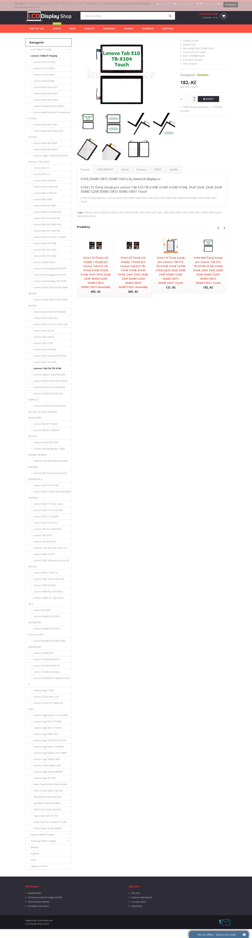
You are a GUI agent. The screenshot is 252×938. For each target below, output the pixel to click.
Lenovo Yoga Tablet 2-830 (46, 759)
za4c (159, 212)
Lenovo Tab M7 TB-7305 (45, 442)
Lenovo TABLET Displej (44, 55)
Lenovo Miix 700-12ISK (44, 249)
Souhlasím (230, 4)
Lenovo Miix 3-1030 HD (45, 193)
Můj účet (135, 893)
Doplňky (35, 853)
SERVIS (158, 169)
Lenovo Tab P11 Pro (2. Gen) (48, 503)
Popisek (85, 169)
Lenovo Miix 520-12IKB (44, 243)
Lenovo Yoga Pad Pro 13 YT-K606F (50, 715)
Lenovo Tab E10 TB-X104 (47, 368)
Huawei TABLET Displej (42, 834)
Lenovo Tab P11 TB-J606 (45, 516)
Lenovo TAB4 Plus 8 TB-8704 (47, 591)
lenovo (115, 212)
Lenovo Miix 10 (41, 167)
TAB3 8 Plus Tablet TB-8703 (47, 809)
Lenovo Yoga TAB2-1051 (45, 734)
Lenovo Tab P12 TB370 (45, 522)
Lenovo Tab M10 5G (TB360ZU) (49, 387)
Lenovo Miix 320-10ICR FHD (47, 224)
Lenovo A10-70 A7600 (44, 62)
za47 (153, 212)
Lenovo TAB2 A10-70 (44, 554)
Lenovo (195, 40)
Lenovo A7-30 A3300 (43, 68)
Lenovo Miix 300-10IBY (44, 205)
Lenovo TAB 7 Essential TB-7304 (49, 355)
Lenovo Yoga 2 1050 (43, 690)
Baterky (34, 847)
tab (121, 212)
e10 (126, 212)
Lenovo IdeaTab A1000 (45, 124)
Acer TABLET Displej (41, 49)
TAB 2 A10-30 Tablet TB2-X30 (47, 790)
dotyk (103, 212)
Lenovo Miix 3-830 (42, 199)
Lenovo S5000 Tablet (44, 262)
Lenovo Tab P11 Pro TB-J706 (47, 510)
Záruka (125, 169)
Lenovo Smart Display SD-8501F (49, 268)
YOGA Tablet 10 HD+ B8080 (47, 828)
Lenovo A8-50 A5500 (43, 80)
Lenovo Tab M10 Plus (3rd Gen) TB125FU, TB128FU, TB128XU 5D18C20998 (47, 411)
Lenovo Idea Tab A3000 (45, 99)
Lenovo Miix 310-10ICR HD (46, 218)
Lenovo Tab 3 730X (43, 343)
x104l (147, 212)
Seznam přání (138, 901)
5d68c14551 (208, 212)
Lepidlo (173, 169)
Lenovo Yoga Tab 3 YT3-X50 (47, 727)
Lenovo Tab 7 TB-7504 (44, 362)
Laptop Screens (39, 866)
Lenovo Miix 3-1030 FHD (45, 186)
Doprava (141, 169)
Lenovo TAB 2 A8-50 (43, 336)
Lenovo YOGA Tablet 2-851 (47, 765)
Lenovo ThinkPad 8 (43, 653)
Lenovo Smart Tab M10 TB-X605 (49, 311)
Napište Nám (34, 893)
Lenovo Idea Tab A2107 (45, 87)
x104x (141, 212)
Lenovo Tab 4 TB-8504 (44, 349)
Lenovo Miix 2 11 (42, 174)
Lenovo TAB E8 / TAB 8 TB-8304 (49, 374)
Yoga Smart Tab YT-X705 (45, 815)
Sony (33, 859)
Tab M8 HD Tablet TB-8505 (46, 803)
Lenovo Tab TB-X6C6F (44, 541)
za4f (171, 212)
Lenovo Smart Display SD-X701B (49, 281)
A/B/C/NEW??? (105, 169)
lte (91, 212)
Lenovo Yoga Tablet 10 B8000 (48, 746)
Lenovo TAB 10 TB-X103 (45, 318)
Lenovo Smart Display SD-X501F (49, 274)
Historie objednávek (141, 897)
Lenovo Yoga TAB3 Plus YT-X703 (49, 740)
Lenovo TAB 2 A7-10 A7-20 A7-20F (50, 324)
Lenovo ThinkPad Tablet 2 (46, 671)
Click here (35, 7)
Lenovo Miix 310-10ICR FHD (47, 211)
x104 (86, 212)
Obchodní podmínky (38, 901)
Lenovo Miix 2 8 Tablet (44, 180)
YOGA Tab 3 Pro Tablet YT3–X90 (49, 822)
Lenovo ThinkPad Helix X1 (46, 659)
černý (96, 212)
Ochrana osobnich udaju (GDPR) (45, 897)
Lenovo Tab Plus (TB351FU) (47, 529)
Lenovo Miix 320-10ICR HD (46, 230)
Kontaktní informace (38, 906)
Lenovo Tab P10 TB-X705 (46, 485)
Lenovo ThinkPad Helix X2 (46, 665)
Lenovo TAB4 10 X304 (44, 585)
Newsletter (137, 906)
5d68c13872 (194, 212)
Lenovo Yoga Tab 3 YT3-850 (47, 721)
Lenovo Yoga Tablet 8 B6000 (47, 771)
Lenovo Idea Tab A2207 (45, 93)
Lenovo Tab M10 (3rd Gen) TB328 (50, 380)
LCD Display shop (33, 923)
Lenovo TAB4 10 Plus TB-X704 (48, 579)
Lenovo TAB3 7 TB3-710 (45, 572)
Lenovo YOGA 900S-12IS (46, 696)
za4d (165, 212)
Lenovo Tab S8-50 (42, 535)
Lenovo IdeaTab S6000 (45, 149)
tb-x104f (133, 212)
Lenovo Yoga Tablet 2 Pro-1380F (49, 752)
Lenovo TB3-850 (41, 610)
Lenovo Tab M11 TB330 (45, 423)
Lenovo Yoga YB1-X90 (44, 778)
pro (108, 212)
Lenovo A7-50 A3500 (43, 74)
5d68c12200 (181, 212)
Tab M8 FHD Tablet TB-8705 (47, 796)
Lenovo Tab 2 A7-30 (43, 330)
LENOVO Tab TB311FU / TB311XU (50, 547)
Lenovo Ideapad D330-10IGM (48, 106)
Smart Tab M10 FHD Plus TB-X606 (50, 784)
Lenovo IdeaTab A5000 (45, 143)
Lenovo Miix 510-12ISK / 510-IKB (49, 237)
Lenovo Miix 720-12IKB (44, 255)
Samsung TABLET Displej (43, 840)
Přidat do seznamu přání (195, 106)
